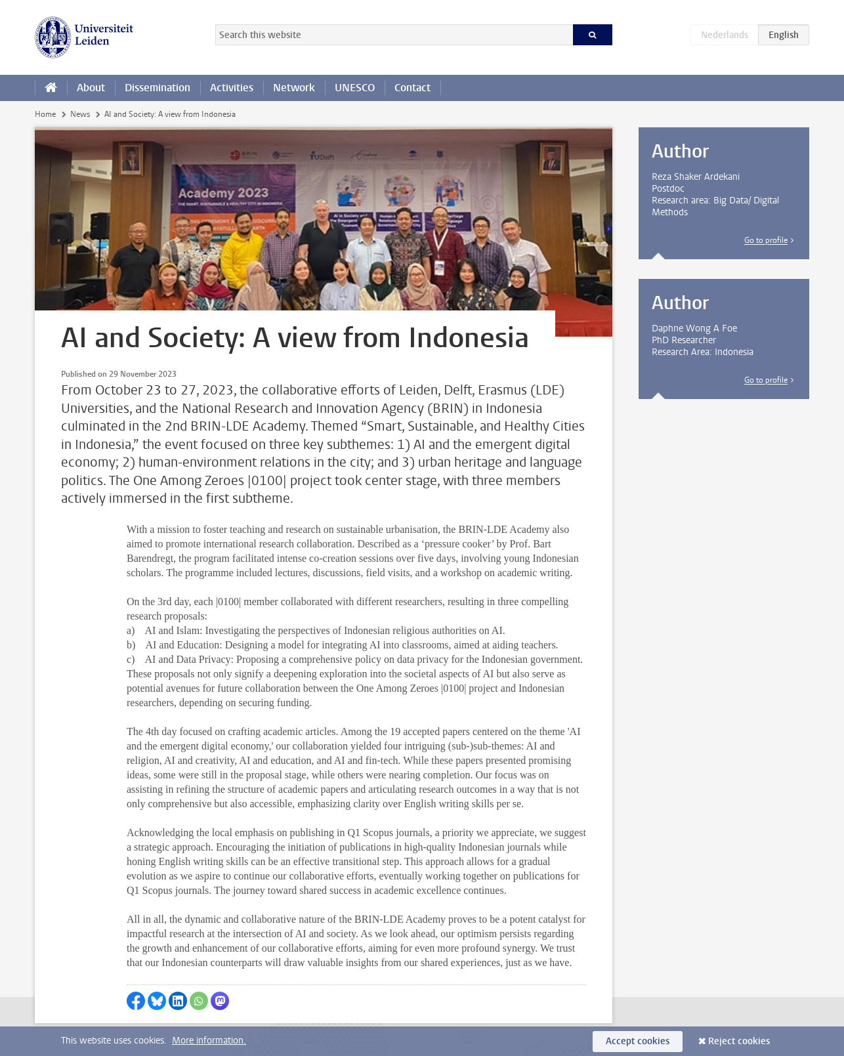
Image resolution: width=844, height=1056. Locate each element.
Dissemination (157, 88)
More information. (209, 1040)
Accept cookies (637, 1041)
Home (45, 114)
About (91, 88)
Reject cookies (739, 1041)
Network (294, 88)
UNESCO (355, 88)
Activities (231, 88)
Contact (412, 88)
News (80, 114)
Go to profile (766, 240)
